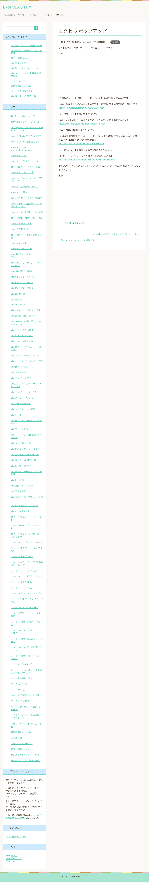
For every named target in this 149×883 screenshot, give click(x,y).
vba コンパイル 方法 (21, 379)
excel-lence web (19, 244)
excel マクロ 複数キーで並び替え (27, 218)
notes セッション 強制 (22, 283)
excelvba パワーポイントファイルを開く (26, 265)
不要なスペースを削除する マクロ (26, 726)
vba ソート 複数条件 (21, 404)
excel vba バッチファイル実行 (25, 167)
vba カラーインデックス (22, 367)
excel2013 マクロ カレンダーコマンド (26, 256)
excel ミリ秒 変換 (19, 230)
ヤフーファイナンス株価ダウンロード (26, 709)
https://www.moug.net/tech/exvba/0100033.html (81, 144)
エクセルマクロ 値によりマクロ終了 (26, 641)
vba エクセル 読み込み (22, 342)
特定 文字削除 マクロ (21, 59)
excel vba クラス (19, 156)
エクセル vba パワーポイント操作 (26, 519)
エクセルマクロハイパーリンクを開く (26, 658)
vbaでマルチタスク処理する (24, 506)
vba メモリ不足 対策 (21, 444)
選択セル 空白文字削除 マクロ (25, 761)
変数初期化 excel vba (21, 87)
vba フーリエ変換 (19, 430)
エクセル (69, 223)
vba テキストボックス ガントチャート (26, 422)
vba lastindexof (18, 305)
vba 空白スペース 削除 (22, 486)
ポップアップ (80, 223)
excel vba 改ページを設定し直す (26, 199)
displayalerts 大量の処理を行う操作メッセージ (27, 129)
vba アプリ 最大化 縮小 (22, 331)
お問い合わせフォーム (16, 837)
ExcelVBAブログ (21, 7)
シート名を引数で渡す (22, 92)
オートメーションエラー (23, 665)
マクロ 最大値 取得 (20, 702)
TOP (14, 16)
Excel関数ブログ (14, 859)
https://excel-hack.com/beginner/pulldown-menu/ (81, 124)
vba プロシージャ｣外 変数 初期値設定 (26, 437)
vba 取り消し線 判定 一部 (23, 97)
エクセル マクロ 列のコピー (24, 571)
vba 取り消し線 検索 (21, 467)
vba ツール (16, 416)
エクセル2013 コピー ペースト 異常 (26, 615)
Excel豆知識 (11, 856)
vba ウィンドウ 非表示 (22, 336)
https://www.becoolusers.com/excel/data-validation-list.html (86, 160)
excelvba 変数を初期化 (22, 272)
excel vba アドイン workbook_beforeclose (22, 149)
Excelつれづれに (14, 862)
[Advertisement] (99, 76)
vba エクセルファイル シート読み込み (26, 349)
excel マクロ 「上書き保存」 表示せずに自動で (26, 205)
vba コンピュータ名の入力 (24, 393)
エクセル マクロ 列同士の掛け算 (26, 577)
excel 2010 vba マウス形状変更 (26, 137)
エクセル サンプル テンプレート (26, 543)
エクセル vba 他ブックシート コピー (26, 527)
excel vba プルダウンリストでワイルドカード (115, 235)
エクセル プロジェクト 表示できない (26, 550)
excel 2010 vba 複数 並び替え (25, 142)
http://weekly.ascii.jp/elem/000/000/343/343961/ (81, 109)
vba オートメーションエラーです (27, 362)
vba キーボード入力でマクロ (25, 373)
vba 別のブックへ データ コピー (26, 46)
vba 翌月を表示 (18, 64)
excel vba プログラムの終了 (24, 187)
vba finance (16, 300)
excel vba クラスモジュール (24, 162)
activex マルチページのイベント (26, 123)
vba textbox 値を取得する (23, 316)
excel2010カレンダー (21, 249)
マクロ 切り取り (19, 690)
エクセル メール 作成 (21, 588)
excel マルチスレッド (21, 224)
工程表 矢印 (16, 739)
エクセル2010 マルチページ (24, 608)
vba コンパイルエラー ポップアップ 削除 (26, 386)
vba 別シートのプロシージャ (25, 69)
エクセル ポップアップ (22, 557)
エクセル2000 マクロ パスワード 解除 (27, 601)
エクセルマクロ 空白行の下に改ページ (26, 649)
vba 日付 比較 (17, 481)
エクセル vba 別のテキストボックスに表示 (26, 536)
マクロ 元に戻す (19, 82)
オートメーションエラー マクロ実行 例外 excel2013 (26, 672)
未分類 (115, 43)
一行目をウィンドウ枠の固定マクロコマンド (26, 717)
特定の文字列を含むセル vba (25, 756)
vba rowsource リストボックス (26, 311)
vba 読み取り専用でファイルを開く (27, 499)
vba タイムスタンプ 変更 (23, 410)
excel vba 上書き (19, 193)
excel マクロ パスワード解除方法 (78, 241)
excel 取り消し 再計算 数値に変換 (26, 237)
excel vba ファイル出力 (22, 173)
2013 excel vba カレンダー (24, 117)
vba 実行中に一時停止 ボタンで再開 (26, 473)
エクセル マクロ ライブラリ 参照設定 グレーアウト (27, 564)
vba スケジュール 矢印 (22, 399)
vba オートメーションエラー (25, 356)
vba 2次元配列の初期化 (22, 289)
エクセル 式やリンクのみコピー (26, 594)
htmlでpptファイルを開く (23, 278)
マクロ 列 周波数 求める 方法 (25, 696)
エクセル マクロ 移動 (21, 583)
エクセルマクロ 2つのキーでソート (27, 624)
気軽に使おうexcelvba (21, 744)
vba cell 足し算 (18, 295)
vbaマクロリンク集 (20, 512)
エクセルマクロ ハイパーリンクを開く (26, 632)
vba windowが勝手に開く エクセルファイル (26, 323)
